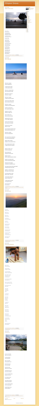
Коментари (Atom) (9, 399)
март (27, 26)
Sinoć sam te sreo (8, 191)
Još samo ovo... (7, 332)
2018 (26, 30)
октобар (27, 17)
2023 (26, 14)
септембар (28, 18)
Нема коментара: (13, 186)
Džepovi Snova (11, 3)
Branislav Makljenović (32, 8)
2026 (26, 12)
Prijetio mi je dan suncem (9, 8)
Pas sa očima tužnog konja (9, 244)
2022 (26, 15)
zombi (5, 396)
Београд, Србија (8, 56)
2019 (26, 29)
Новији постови (6, 398)
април (27, 25)
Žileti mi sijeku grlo (28, 20)
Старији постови (22, 398)
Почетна (14, 398)
